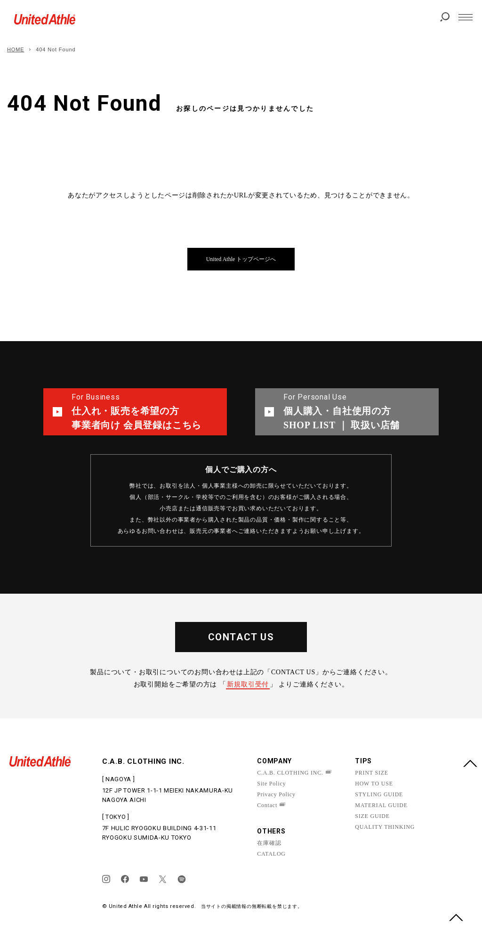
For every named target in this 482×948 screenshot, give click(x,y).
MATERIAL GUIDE (381, 805)
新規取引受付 (248, 684)
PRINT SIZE (371, 772)
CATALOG (271, 853)
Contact (267, 805)
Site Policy (271, 783)
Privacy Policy (276, 794)
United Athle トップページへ (241, 259)
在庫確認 (269, 843)
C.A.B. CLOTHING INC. (290, 772)
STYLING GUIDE (379, 794)
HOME (15, 49)
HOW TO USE (374, 783)
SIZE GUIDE (372, 816)
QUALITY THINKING (385, 827)
